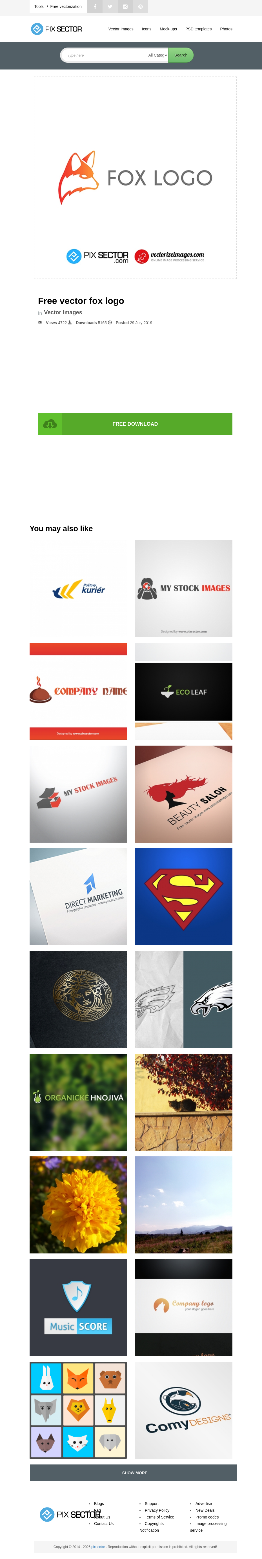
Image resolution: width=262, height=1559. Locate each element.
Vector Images (121, 29)
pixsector (98, 1547)
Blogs (99, 1503)
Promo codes (207, 1517)
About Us (102, 1517)
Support (152, 1503)
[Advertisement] (135, 368)
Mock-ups (168, 29)
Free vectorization (65, 6)
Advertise (204, 1503)
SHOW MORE (133, 1473)
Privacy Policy (157, 1510)
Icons (146, 29)
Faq (97, 1510)
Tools (39, 6)
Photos (226, 29)
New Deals (205, 1510)
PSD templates (198, 29)
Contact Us (104, 1523)
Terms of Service (159, 1517)
